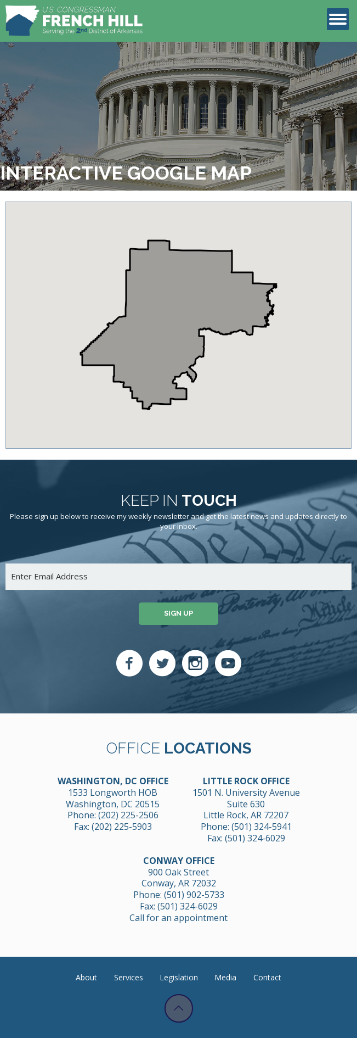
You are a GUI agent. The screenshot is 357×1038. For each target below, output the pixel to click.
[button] (177, 356)
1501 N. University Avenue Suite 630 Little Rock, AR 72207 (246, 804)
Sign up (178, 613)
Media (225, 977)
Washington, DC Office (113, 781)
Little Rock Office (246, 781)
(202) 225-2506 (128, 815)
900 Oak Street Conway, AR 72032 (178, 878)
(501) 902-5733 (194, 895)
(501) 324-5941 (261, 827)
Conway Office (178, 861)
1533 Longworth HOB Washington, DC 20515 (113, 798)
